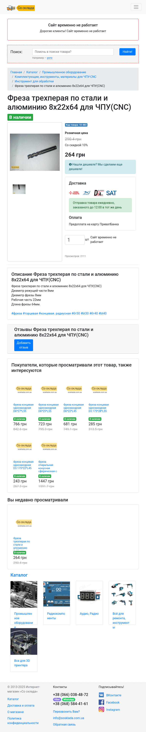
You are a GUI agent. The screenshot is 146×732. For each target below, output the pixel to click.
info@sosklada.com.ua (68, 718)
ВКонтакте (113, 695)
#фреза (16, 313)
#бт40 (93, 313)
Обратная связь (64, 724)
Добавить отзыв (24, 345)
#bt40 (103, 313)
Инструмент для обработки (34, 81)
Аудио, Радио (89, 613)
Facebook (112, 702)
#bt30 (85, 313)
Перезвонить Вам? (66, 711)
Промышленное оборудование (64, 72)
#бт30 (75, 313)
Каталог (32, 72)
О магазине (15, 712)
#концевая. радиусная (55, 313)
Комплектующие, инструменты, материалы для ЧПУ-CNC (55, 77)
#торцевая (30, 313)
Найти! (127, 52)
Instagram (113, 710)
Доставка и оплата (20, 705)
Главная (16, 72)
